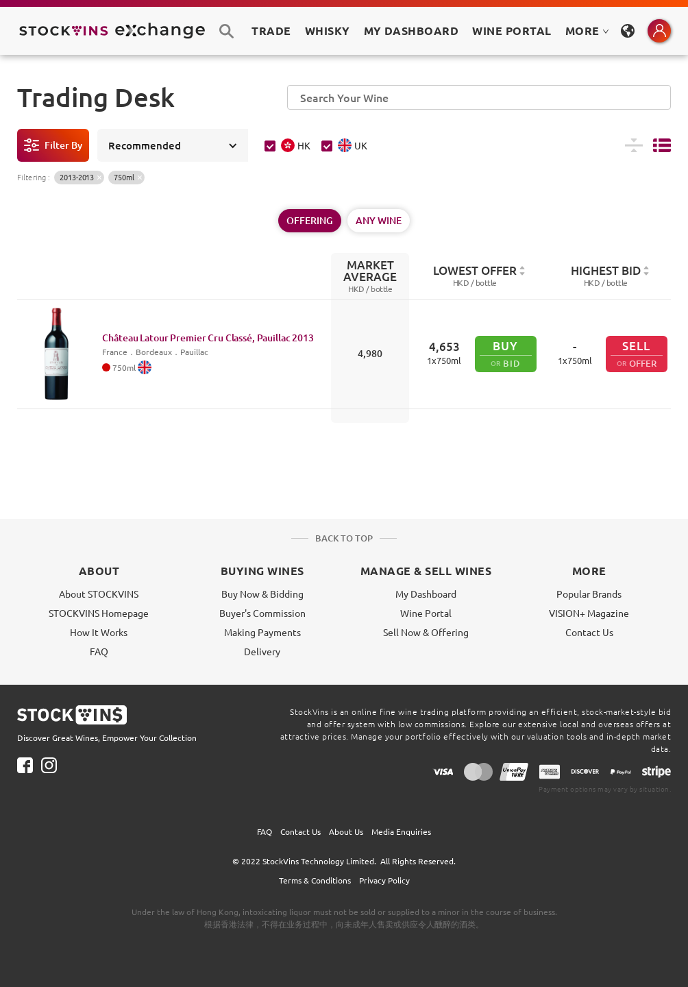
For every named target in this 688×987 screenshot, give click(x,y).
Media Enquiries (401, 831)
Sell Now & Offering (426, 632)
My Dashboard (425, 593)
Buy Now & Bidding (262, 593)
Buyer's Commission (262, 613)
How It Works (98, 632)
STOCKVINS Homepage (99, 613)
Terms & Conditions (315, 880)
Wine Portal (511, 30)
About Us (346, 831)
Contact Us (589, 632)
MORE (587, 30)
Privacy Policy (384, 880)
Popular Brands (589, 593)
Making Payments (262, 632)
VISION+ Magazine (589, 613)
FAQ (99, 651)
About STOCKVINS (98, 593)
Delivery (262, 651)
